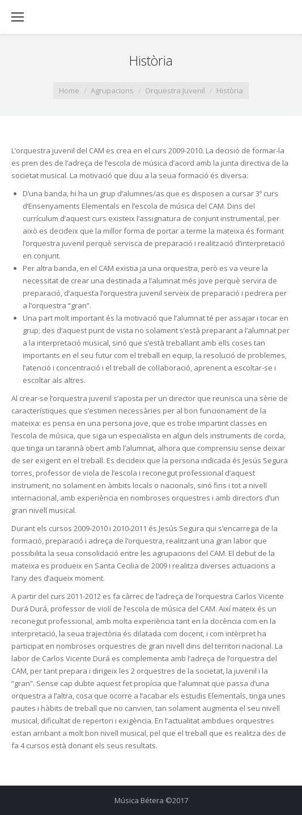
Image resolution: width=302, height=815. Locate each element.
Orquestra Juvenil (175, 90)
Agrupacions (112, 90)
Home (69, 90)
